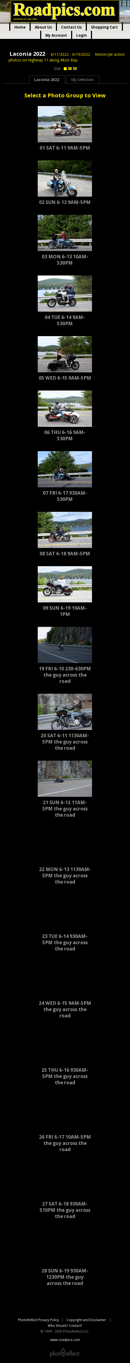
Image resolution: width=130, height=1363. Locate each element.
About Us (43, 27)
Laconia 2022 (27, 53)
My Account (56, 35)
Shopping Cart (104, 27)
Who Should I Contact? (65, 1325)
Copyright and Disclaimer (86, 1320)
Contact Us (71, 27)
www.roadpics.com (65, 11)
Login (81, 35)
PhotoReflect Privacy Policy (38, 1320)
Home (20, 27)
